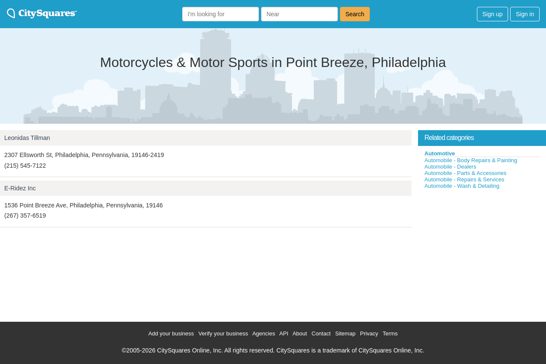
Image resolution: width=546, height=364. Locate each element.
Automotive (439, 153)
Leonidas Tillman (27, 137)
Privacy (369, 333)
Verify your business (223, 333)
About (300, 333)
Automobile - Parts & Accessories (465, 173)
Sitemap (345, 333)
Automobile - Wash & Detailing (462, 186)
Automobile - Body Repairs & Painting (470, 160)
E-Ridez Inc (20, 188)
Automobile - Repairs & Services (464, 179)
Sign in (525, 14)
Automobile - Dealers (450, 166)
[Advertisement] (482, 253)
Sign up (492, 14)
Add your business (171, 333)
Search (355, 14)
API (283, 333)
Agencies (263, 333)
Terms (390, 333)
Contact (321, 333)
